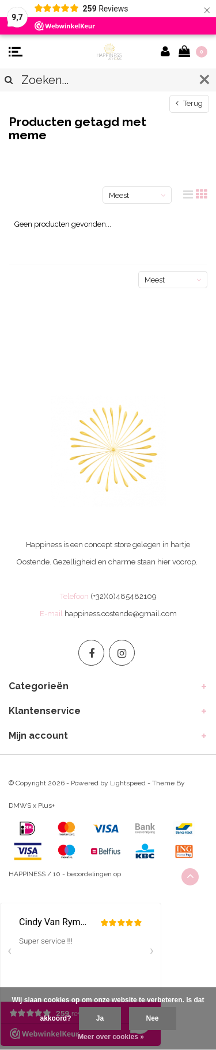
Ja (100, 1018)
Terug (189, 103)
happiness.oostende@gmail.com (121, 613)
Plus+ (46, 805)
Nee (152, 1018)
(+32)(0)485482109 (123, 596)
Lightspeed (128, 783)
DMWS (20, 805)
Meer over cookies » (111, 1037)
